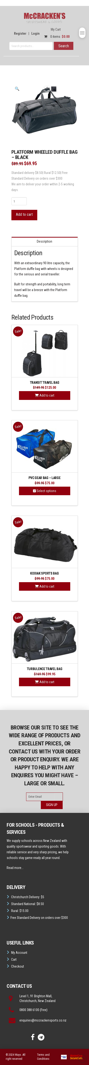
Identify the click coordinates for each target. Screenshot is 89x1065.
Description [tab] (44, 242)
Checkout (17, 966)
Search (63, 46)
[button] (82, 33)
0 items (56, 36)
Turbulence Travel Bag (44, 669)
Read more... (15, 868)
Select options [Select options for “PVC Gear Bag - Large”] (44, 491)
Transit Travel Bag (44, 382)
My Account (19, 953)
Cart (14, 959)
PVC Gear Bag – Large (44, 478)
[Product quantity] (19, 201)
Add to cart (24, 214)
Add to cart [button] (44, 396)
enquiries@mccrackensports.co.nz (42, 1020)
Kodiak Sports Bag (44, 573)
